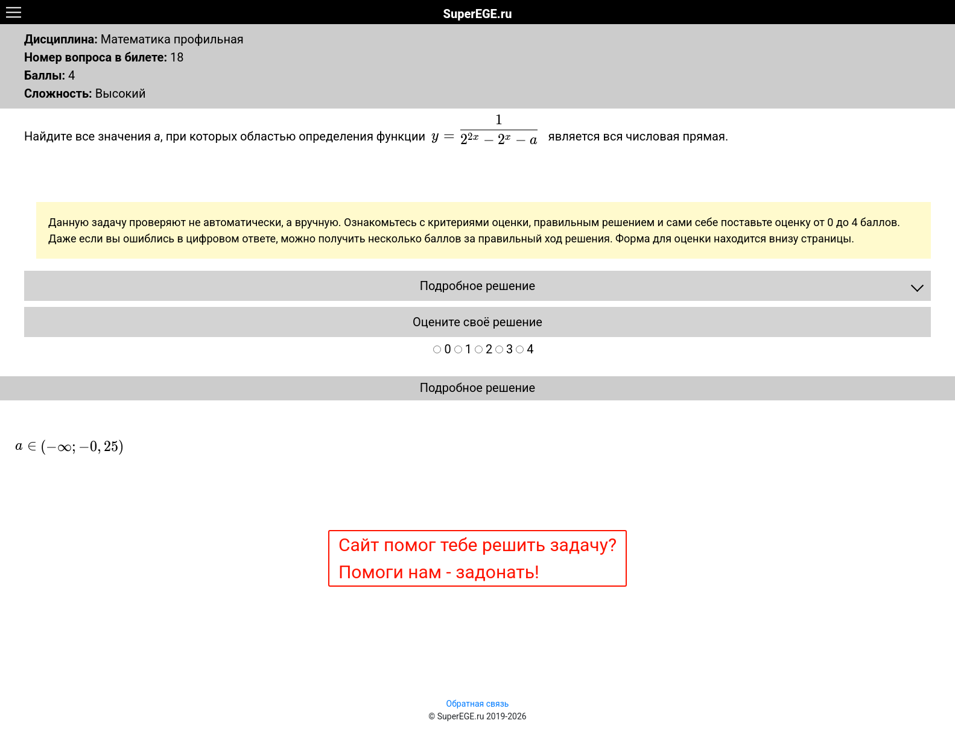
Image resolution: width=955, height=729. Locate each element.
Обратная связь (477, 703)
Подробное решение (477, 387)
